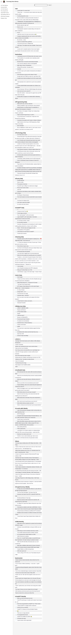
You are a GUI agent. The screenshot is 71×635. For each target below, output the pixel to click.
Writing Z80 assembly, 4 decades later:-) (25, 67)
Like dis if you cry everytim (22, 607)
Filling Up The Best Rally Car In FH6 (24, 269)
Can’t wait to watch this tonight (23, 202)
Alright (18, 326)
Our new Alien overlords (22, 222)
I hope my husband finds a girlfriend (24, 41)
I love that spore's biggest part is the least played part (28, 253)
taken (16, 366)
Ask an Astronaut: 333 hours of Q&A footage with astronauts (29, 89)
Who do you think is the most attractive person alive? (28, 382)
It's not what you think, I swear (23, 220)
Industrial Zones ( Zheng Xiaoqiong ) (24, 322)
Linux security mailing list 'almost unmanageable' (27, 63)
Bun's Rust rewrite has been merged (22, 355)
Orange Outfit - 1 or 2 (21, 291)
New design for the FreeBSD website (22, 364)
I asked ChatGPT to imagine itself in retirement (26, 605)
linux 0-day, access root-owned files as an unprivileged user (27, 350)
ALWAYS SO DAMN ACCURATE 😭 (24, 616)
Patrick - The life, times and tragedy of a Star (26, 227)
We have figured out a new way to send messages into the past (28, 580)
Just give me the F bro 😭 (22, 211)
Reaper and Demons (21, 309)
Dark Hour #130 (20, 333)
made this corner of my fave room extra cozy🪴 (26, 34)
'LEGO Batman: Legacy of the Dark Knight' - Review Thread (29, 271)
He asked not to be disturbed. (23, 320)
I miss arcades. (20, 266)
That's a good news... (21, 428)
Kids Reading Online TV (5, 14)
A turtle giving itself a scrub (22, 16)
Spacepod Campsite (21, 302)
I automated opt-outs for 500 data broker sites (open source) (29, 56)
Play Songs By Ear (4, 10)
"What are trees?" (20, 315)
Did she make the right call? (23, 25)
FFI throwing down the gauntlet (23, 251)
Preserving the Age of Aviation (23, 319)
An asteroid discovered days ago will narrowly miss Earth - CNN (28, 470)
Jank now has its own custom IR (23, 91)
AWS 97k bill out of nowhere (23, 536)
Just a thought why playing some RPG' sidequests (27, 268)
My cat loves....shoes (21, 39)
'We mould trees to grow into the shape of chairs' (27, 74)
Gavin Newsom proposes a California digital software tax (28, 149)
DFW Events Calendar (5, 16)
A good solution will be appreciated (24, 620)
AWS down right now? (21, 550)
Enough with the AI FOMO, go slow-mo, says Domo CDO (28, 76)
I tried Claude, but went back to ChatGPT (25, 231)
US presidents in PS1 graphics (23, 229)
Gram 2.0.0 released (19, 361)
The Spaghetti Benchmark (22, 614)
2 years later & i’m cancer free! (23, 10)
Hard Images (20, 277)
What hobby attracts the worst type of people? (26, 392)
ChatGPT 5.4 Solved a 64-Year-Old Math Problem (27, 609)
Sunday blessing (20, 180)
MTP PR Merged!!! (21, 413)
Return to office (20, 182)
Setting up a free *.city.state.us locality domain (24, 359)
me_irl (18, 32)
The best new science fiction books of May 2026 (25, 572)
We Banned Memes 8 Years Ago (23, 497)
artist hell (19, 189)
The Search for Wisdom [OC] (23, 200)
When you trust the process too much (24, 598)
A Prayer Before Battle (21, 311)
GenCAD (19, 69)
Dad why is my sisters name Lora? (24, 434)
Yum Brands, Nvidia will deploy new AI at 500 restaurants (28, 158)
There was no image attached (23, 612)
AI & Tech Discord (4, 9)
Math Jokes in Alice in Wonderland (24, 65)
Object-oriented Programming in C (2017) (25, 114)
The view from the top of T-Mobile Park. (25, 43)
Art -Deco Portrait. (21, 289)
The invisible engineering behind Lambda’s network (27, 532)
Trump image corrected (22, 213)
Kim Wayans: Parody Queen (23, 195)
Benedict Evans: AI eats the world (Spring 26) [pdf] (27, 61)
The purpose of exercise (22, 184)
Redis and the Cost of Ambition (21, 348)
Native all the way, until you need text (24, 103)
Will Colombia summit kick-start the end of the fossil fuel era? (27, 591)
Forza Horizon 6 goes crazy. (23, 246)
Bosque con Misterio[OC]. (22, 317)
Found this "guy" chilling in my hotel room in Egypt (27, 185)
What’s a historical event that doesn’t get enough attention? (29, 404)
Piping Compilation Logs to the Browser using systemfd (28, 105)
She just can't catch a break (22, 187)
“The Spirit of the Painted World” (23, 284)
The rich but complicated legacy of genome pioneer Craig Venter (28, 570)
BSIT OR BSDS (20, 125)
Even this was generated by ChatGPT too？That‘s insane (28, 603)
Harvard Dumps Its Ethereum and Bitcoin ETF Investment (29, 510)
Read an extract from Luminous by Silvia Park (24, 592)
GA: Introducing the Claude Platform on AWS (26, 534)
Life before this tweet (21, 618)
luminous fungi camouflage (22, 335)
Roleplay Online (4, 18)
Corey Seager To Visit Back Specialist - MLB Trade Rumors (27, 472)
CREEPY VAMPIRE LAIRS (22, 308)
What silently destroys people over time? (25, 403)
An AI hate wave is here (22, 134)
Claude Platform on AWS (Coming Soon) (25, 549)
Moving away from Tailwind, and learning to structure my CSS (27, 357)
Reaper (18, 313)
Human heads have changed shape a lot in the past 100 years (27, 578)
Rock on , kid (20, 27)
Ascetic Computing (19, 344)
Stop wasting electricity (22, 426)
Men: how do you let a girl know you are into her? (27, 401)
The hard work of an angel (22, 293)
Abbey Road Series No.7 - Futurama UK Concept (27, 282)
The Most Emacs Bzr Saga (20, 362)
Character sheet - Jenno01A (23, 295)
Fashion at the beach (21, 324)
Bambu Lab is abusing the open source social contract (26, 346)
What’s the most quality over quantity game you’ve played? (29, 255)
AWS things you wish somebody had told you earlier (27, 530)
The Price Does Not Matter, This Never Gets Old (27, 492)
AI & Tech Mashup (4, 5)
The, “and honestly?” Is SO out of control (25, 215)
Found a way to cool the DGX (23, 419)
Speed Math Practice (5, 12)
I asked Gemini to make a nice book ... (25, 300)
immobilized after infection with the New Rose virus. (27, 331)
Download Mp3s (4, 7)
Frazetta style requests (22, 233)
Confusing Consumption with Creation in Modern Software (29, 120)
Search (50, 5)
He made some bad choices (23, 204)
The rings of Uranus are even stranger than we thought (26, 589)
